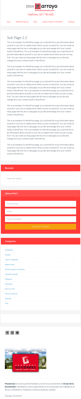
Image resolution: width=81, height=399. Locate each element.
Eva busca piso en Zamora (15, 269)
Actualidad (9, 250)
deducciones (9, 265)
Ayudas (7, 255)
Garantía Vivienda (11, 274)
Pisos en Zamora (11, 294)
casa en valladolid (11, 260)
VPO (6, 303)
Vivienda (8, 299)
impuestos (9, 284)
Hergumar (8, 279)
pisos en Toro (10, 289)
